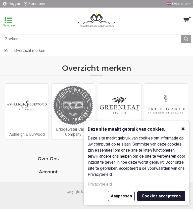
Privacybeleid (100, 184)
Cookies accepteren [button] (161, 196)
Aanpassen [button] (121, 196)
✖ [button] (183, 129)
